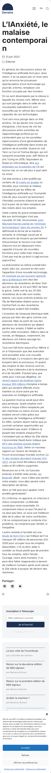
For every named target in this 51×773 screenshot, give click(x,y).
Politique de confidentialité (14, 769)
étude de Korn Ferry (14, 535)
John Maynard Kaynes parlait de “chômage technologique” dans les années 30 (24, 224)
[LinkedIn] (12, 586)
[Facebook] (4, 586)
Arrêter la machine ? (18, 698)
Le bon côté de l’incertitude (22, 650)
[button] (47, 714)
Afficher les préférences (26, 762)
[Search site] (47, 8)
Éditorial (10, 61)
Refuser (25, 755)
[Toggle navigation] (34, 8)
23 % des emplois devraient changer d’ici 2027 (25, 458)
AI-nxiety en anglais (27, 182)
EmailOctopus (31, 632)
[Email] (20, 586)
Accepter (25, 747)
